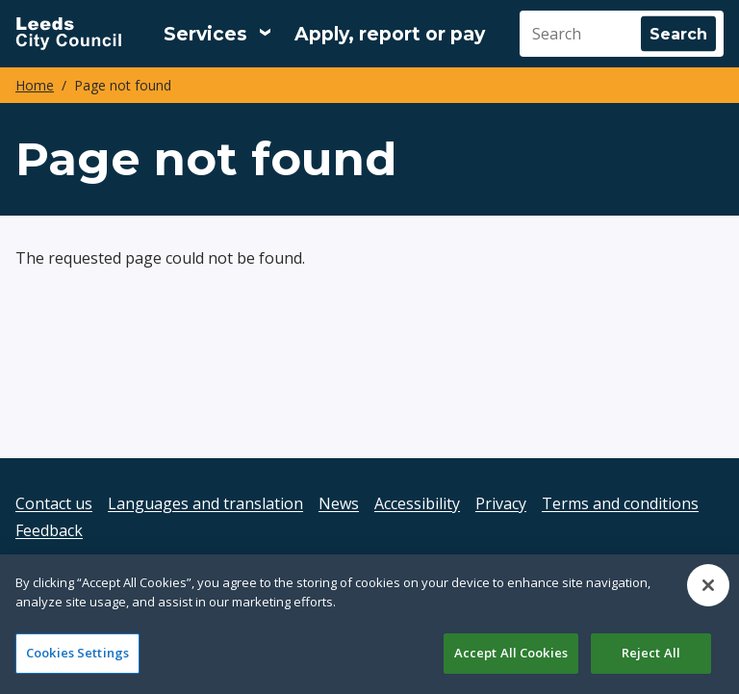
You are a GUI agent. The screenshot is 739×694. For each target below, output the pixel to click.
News (339, 503)
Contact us (53, 503)
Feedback (49, 530)
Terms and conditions (620, 503)
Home (34, 85)
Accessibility (417, 503)
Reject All (651, 652)
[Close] (708, 585)
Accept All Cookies (511, 652)
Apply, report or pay (389, 34)
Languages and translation (205, 503)
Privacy (500, 503)
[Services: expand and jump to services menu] (217, 33)
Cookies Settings (77, 652)
